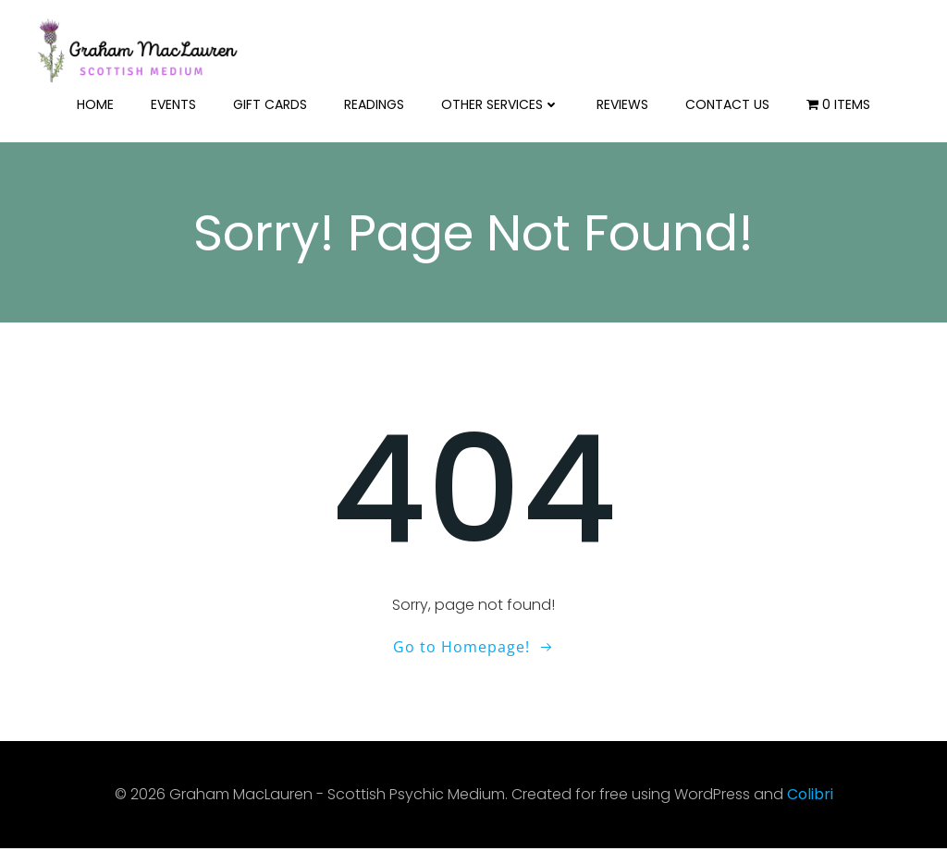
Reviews (622, 101)
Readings (374, 101)
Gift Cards (270, 101)
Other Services (500, 101)
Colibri (810, 796)
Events (173, 101)
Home (95, 101)
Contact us (727, 101)
